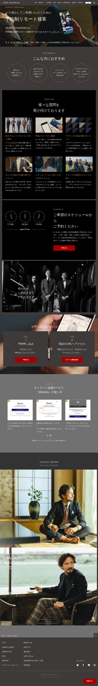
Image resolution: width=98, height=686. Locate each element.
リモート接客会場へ (72, 360)
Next (95, 412)
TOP (35, 2)
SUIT (54, 2)
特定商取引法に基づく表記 (34, 660)
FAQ (3, 656)
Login (88, 2)
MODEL (41, 2)
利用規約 (27, 665)
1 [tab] (47, 435)
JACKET (49, 2)
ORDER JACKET (8, 647)
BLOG (59, 2)
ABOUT (74, 2)
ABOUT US (28, 643)
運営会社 (5, 660)
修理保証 (27, 652)
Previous (2, 412)
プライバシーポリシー (10, 665)
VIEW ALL (48, 543)
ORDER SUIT (7, 652)
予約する (89, 681)
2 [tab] (50, 435)
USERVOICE (66, 2)
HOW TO (80, 2)
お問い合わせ (29, 656)
